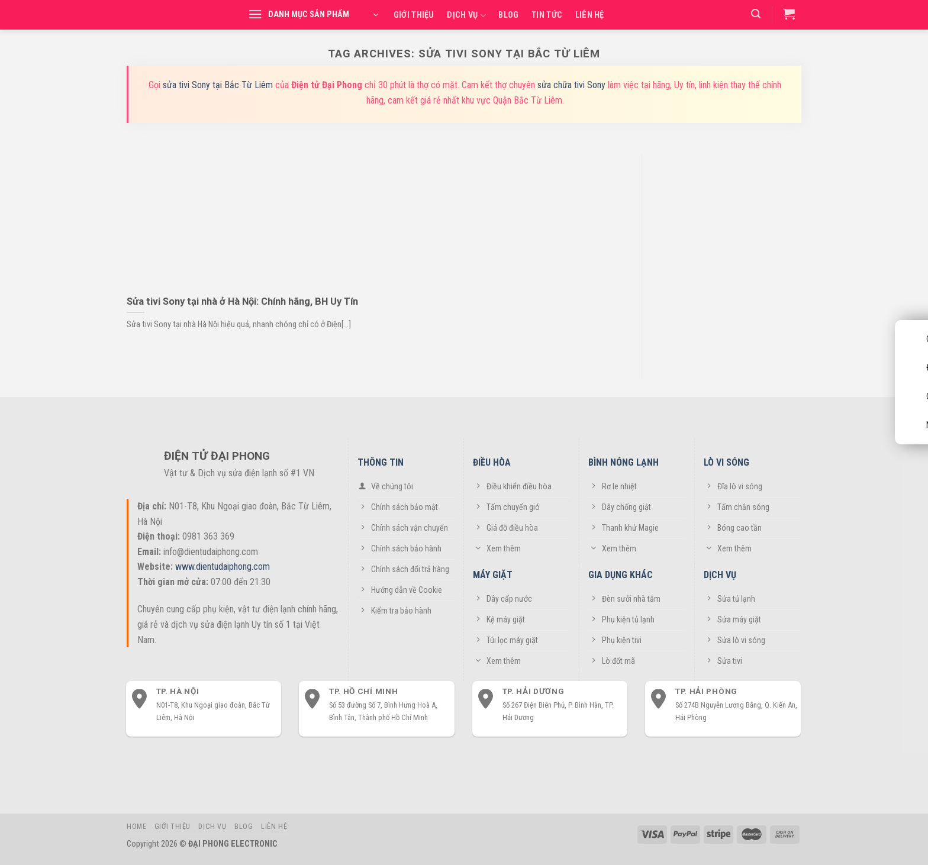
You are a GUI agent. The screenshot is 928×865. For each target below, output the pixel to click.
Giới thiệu (414, 15)
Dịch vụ (466, 15)
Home (136, 826)
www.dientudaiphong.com (222, 566)
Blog (508, 15)
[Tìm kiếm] (756, 14)
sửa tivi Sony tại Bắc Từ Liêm (218, 85)
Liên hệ (589, 15)
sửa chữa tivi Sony (571, 85)
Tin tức (546, 15)
